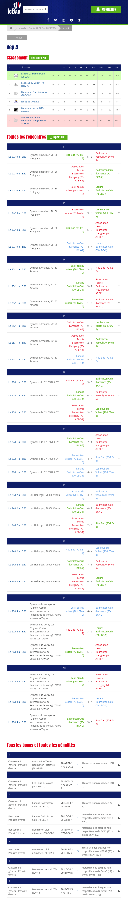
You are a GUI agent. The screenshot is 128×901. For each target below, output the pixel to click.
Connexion (106, 9)
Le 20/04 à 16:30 (17, 681)
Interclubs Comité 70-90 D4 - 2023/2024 (37, 28)
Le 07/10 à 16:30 (17, 213)
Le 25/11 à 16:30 (17, 325)
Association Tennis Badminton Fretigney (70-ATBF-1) (33, 120)
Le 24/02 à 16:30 (17, 551)
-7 (77, 831)
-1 (77, 764)
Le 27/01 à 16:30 (17, 442)
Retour (18, 37)
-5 (77, 851)
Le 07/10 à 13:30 (17, 156)
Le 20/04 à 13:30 (17, 611)
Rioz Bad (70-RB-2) (30, 101)
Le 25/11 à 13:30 (17, 269)
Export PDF (38, 58)
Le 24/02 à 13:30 (17, 494)
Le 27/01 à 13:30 (17, 382)
